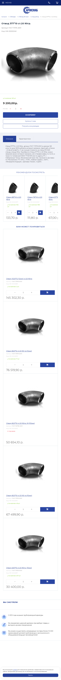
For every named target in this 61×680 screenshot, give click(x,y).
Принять (30, 675)
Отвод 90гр (35, 17)
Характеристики (25, 139)
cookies (15, 669)
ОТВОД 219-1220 (23, 17)
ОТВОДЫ (13, 17)
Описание (9, 139)
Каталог (4, 17)
